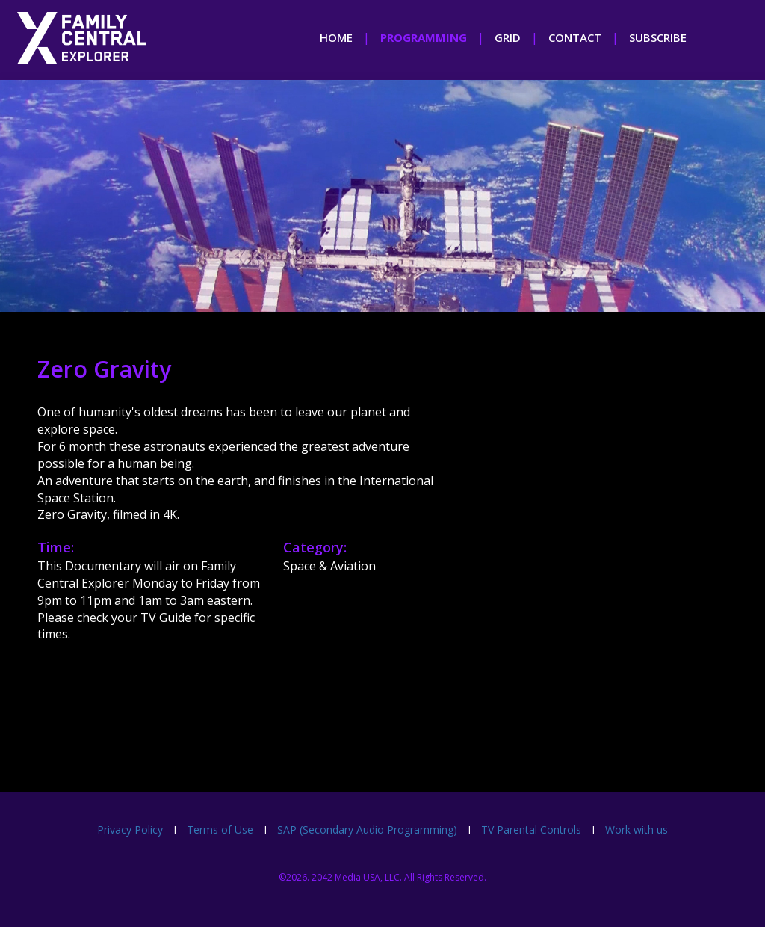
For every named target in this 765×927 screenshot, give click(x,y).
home (336, 37)
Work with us (636, 829)
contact (574, 37)
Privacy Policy (130, 829)
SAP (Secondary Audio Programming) (367, 829)
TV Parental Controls (531, 829)
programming (423, 37)
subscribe (658, 37)
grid (508, 37)
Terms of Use (220, 829)
